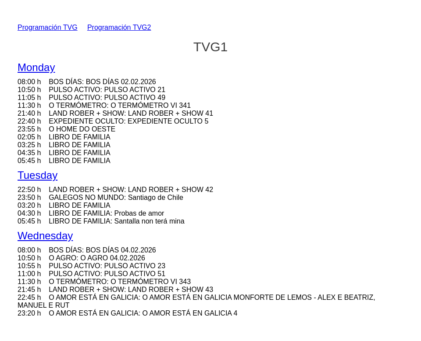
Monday (36, 67)
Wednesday (45, 236)
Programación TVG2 (119, 27)
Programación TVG (48, 27)
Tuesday (37, 175)
